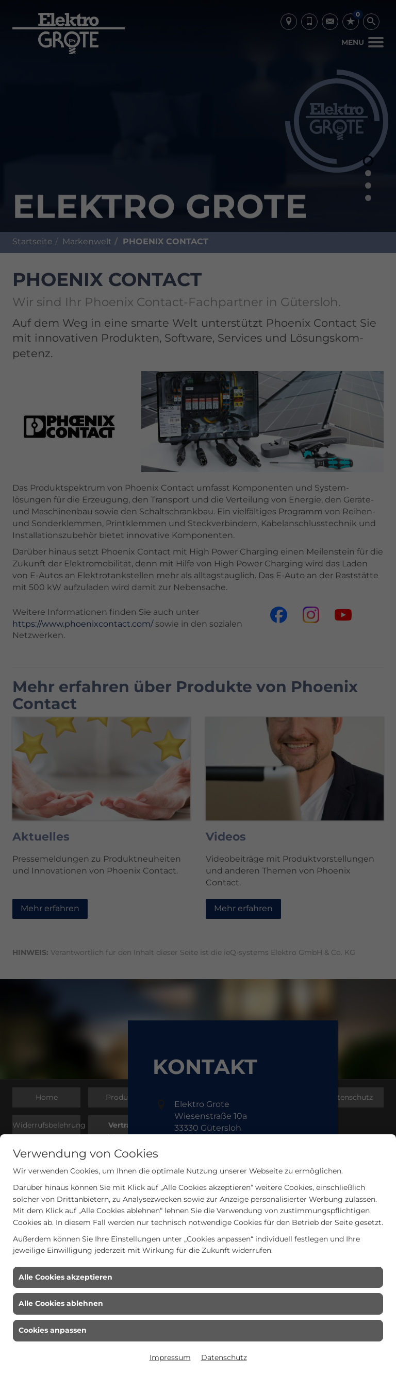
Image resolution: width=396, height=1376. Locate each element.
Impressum (170, 1357)
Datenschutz (224, 1357)
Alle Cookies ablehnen (61, 1303)
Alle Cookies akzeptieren (65, 1277)
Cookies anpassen (53, 1330)
